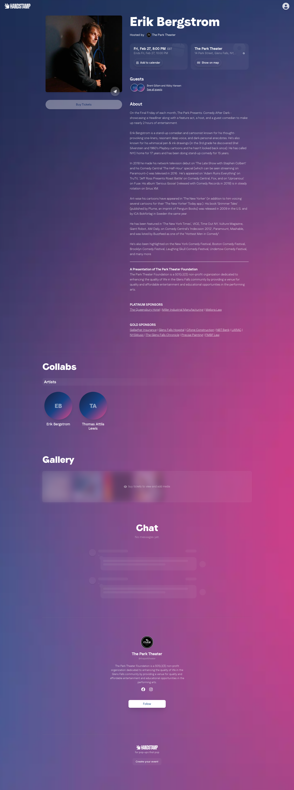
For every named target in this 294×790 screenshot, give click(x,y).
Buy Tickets (83, 104)
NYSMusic (137, 335)
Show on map (208, 62)
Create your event (147, 761)
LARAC (236, 330)
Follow (147, 703)
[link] (147, 648)
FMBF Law (212, 335)
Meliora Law (214, 310)
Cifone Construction (200, 330)
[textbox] (189, 223)
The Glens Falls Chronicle (162, 335)
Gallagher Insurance (143, 330)
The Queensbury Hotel (145, 310)
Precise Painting (192, 335)
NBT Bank (222, 330)
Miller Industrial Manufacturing (182, 310)
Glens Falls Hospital (171, 330)
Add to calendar (148, 62)
